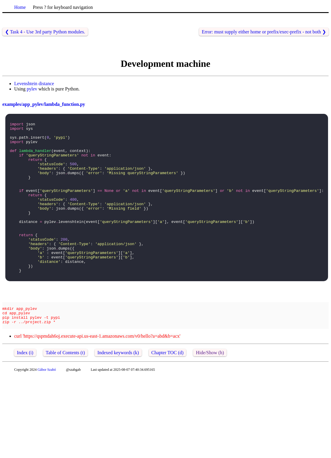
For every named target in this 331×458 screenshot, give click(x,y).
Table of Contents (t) (65, 388)
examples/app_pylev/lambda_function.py (43, 104)
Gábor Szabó (47, 406)
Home (20, 7)
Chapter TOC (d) (167, 388)
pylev (32, 88)
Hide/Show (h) (210, 388)
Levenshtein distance (34, 83)
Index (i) (25, 388)
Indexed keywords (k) (118, 388)
